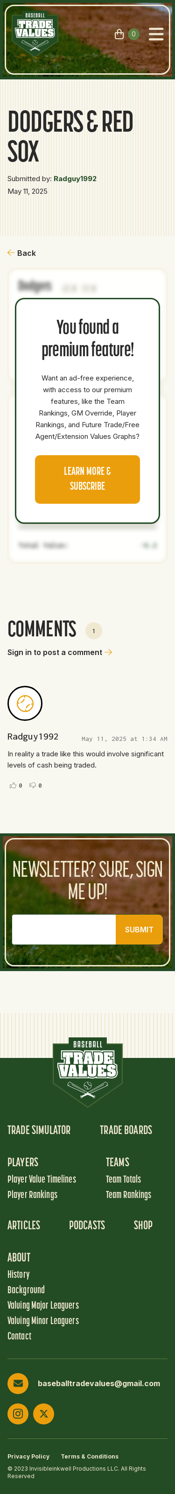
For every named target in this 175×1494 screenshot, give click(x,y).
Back (21, 253)
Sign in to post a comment (59, 652)
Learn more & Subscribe (87, 479)
